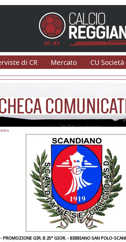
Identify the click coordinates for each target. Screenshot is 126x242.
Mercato (64, 62)
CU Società (107, 62)
